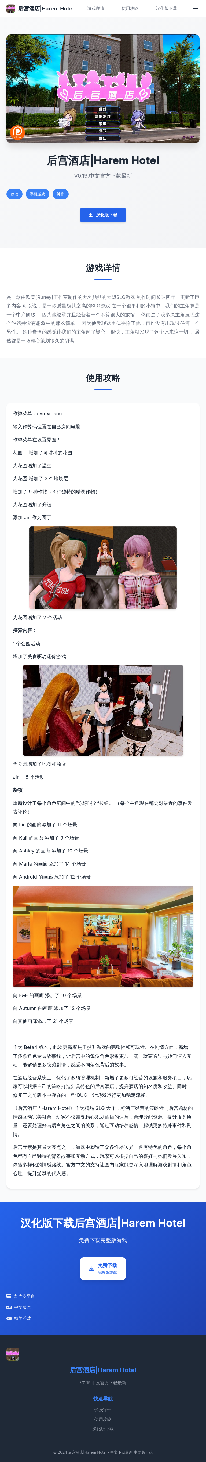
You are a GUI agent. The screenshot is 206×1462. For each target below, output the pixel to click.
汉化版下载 (166, 8)
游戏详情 (95, 8)
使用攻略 (130, 8)
